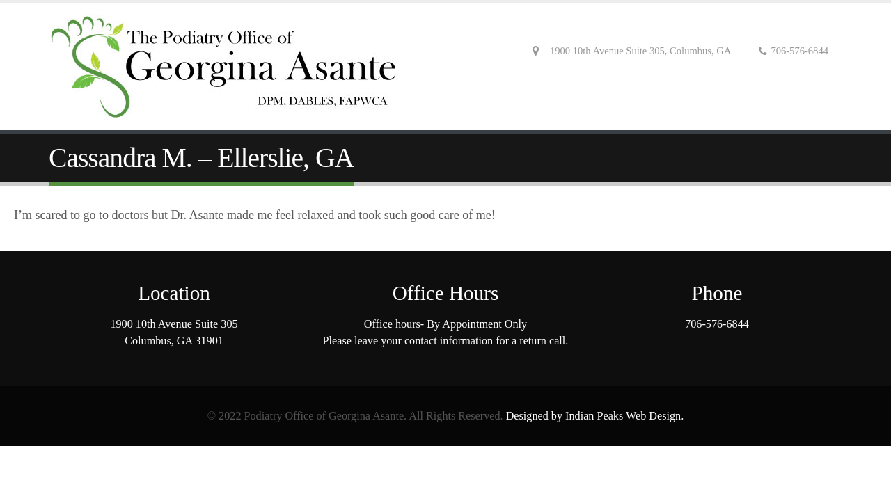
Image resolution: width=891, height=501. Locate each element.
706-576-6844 (717, 324)
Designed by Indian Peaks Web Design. (595, 416)
